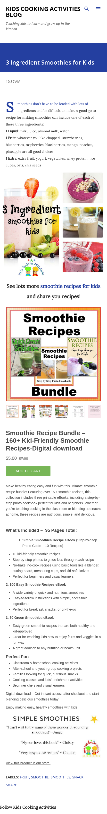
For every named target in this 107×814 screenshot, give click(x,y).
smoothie (40, 777)
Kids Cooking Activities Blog (43, 12)
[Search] (87, 9)
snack (77, 777)
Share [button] (11, 785)
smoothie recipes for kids (70, 286)
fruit (24, 777)
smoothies (60, 777)
